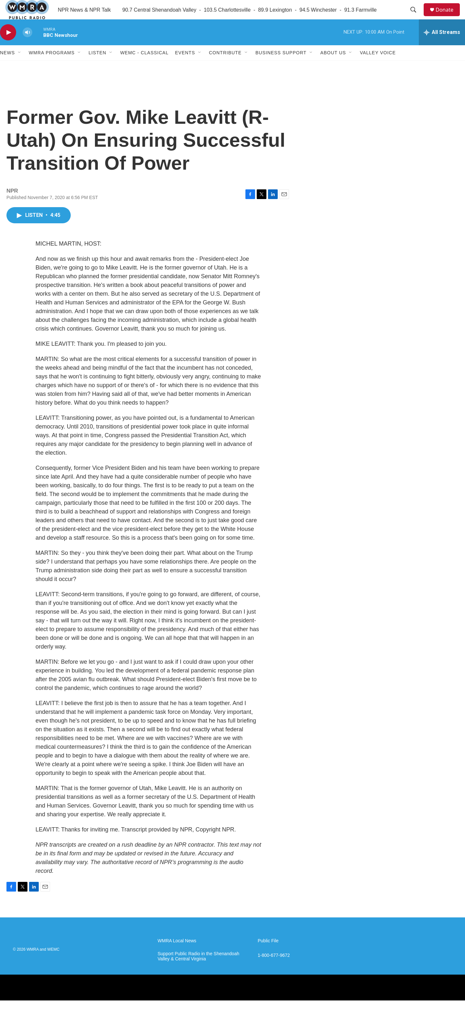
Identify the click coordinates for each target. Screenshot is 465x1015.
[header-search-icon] (416, 17)
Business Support (280, 67)
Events (185, 67)
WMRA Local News (177, 955)
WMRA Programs (52, 67)
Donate (449, 17)
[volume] (27, 47)
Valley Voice (378, 67)
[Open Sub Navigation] (19, 67)
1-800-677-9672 (274, 969)
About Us (333, 67)
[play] (8, 47)
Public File (268, 955)
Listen (97, 67)
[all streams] (442, 47)
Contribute (225, 67)
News (7, 67)
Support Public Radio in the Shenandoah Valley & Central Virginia (198, 971)
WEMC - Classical (144, 67)
